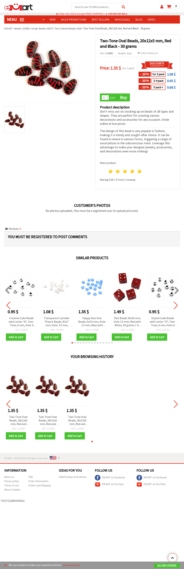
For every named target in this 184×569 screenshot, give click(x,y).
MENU (15, 19)
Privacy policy (11, 481)
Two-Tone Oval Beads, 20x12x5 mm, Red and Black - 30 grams (18, 421)
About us (9, 477)
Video (151, 19)
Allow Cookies (166, 565)
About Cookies (12, 490)
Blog (138, 19)
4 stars (132, 171)
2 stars (118, 171)
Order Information (38, 481)
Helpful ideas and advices (73, 477)
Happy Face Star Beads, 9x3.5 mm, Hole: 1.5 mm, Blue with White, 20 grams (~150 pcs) (92, 322)
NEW (53, 19)
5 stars (139, 171)
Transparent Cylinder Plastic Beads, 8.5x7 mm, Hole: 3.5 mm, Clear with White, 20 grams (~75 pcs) (57, 322)
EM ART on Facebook (110, 478)
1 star (110, 171)
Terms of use (11, 486)
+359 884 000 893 (116, 14)
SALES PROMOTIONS (73, 19)
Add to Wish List (148, 53)
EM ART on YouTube (109, 485)
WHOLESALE (122, 19)
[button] (72, 343)
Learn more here (72, 565)
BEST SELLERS (100, 19)
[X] (5, 565)
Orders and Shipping (39, 486)
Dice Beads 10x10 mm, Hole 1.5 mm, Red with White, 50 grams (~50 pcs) (127, 322)
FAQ (30, 477)
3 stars (125, 171)
